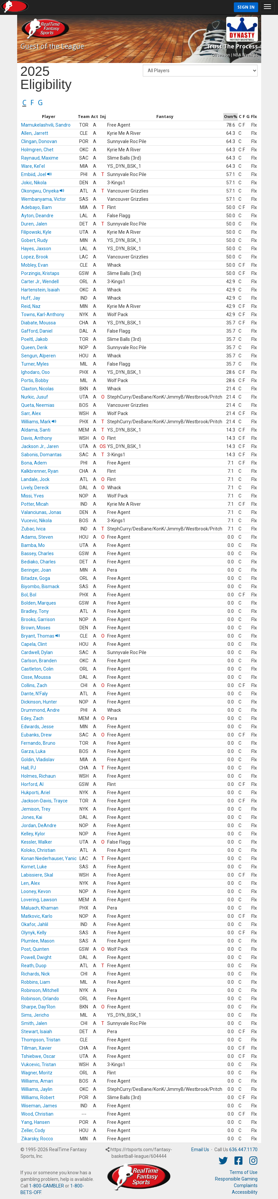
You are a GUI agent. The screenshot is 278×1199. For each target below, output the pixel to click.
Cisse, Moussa (36, 677)
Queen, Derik (34, 347)
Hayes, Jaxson (36, 248)
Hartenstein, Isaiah (40, 289)
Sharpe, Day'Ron (38, 1006)
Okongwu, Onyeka (42, 191)
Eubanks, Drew (36, 734)
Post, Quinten (35, 949)
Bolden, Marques (38, 603)
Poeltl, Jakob (34, 339)
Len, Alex (30, 883)
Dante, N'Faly (34, 693)
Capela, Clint (34, 644)
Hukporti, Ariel (35, 792)
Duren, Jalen (34, 223)
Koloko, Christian (38, 850)
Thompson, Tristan (40, 1039)
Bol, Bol (28, 594)
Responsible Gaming (236, 1179)
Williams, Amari (37, 1081)
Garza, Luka (33, 751)
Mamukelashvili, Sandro (46, 125)
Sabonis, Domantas (41, 454)
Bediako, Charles (38, 561)
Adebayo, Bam (36, 207)
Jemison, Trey (35, 809)
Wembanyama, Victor (43, 199)
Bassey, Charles (37, 553)
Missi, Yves (32, 495)
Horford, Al (32, 784)
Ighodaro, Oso (35, 372)
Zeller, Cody (33, 1130)
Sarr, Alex (31, 413)
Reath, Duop (33, 965)
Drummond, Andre (40, 710)
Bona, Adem (34, 462)
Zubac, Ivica (33, 528)
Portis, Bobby (34, 380)
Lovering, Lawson (39, 899)
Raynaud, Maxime (39, 158)
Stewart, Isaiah (36, 1031)
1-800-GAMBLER (46, 1185)
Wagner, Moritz (36, 1072)
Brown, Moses (35, 627)
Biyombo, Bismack (40, 586)
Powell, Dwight (36, 957)
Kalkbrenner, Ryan (39, 471)
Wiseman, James (39, 1105)
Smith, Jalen (34, 1023)
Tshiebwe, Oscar (38, 1056)
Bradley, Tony (35, 611)
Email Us (200, 1149)
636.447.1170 (243, 1149)
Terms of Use (244, 1172)
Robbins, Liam (35, 982)
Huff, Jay (30, 298)
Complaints (246, 1185)
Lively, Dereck (35, 487)
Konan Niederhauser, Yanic (49, 858)
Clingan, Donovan (39, 141)
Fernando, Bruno (38, 743)
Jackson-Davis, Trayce (44, 800)
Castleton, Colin (37, 669)
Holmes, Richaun (38, 776)
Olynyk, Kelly (33, 932)
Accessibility (245, 1192)
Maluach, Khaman (39, 908)
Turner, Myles (35, 364)
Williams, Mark (38, 421)
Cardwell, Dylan (37, 652)
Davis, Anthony (36, 438)
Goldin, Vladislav (37, 759)
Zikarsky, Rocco (37, 1138)
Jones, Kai (31, 817)
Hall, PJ (28, 767)
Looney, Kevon (36, 891)
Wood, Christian (37, 1114)
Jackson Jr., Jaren (40, 446)
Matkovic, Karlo (36, 916)
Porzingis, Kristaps (40, 273)
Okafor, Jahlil (34, 924)
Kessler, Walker (36, 842)
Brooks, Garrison (38, 619)
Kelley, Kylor (33, 833)
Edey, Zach (32, 718)
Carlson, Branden (39, 660)
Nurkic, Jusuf (34, 397)
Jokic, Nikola (33, 182)
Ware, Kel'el (33, 166)
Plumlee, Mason (37, 941)
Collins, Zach (34, 685)
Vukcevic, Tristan (38, 1064)
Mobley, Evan (34, 265)
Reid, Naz (31, 306)
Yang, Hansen (35, 1122)
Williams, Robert (37, 1097)
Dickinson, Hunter (39, 701)
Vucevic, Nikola (36, 520)
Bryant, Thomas (40, 636)
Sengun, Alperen (38, 355)
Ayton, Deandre (37, 215)
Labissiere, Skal (37, 875)
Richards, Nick (35, 973)
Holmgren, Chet (37, 149)
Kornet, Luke (34, 866)
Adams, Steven (37, 537)
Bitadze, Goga (35, 578)
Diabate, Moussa (38, 322)
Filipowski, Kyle (36, 232)
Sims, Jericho (35, 1015)
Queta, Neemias (37, 405)
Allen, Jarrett (34, 133)
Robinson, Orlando (40, 998)
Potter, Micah (34, 504)
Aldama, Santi (35, 430)
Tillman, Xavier (36, 1048)
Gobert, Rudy (34, 240)
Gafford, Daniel (36, 331)
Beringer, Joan (36, 570)
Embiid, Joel (36, 174)
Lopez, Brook (34, 256)
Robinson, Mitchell (40, 990)
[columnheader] (48, 117)
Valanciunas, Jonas (41, 512)
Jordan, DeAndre (38, 825)
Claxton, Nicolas (37, 388)
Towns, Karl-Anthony (42, 314)
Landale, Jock (35, 479)
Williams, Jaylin (36, 1089)
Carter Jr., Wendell (40, 281)
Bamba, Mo (33, 545)
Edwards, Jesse (37, 726)
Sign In (246, 7)
